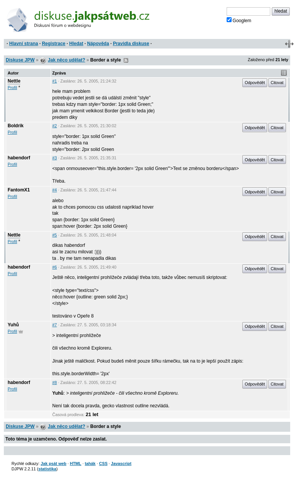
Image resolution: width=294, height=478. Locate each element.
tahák (90, 463)
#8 (54, 382)
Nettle (14, 81)
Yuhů (13, 324)
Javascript (121, 463)
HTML (75, 463)
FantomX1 (19, 190)
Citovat (277, 82)
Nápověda (98, 43)
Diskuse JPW (20, 60)
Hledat (76, 43)
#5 (54, 235)
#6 (54, 267)
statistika (47, 469)
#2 (54, 125)
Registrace (53, 43)
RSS (126, 60)
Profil (12, 87)
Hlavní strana (23, 43)
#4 (54, 190)
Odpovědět (255, 82)
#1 (54, 81)
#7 (54, 324)
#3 (54, 158)
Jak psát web (53, 463)
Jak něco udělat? (66, 60)
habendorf (19, 157)
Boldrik (15, 125)
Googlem (239, 20)
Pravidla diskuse (131, 43)
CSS (103, 463)
